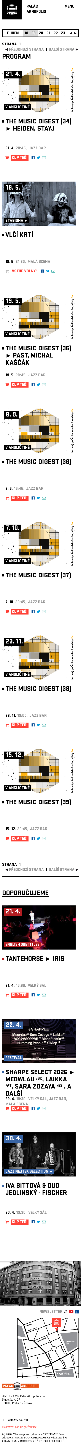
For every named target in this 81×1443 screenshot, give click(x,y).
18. (26, 33)
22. (56, 33)
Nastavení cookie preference (19, 1427)
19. (34, 33)
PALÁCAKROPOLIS (36, 9)
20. (41, 33)
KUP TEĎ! (19, 158)
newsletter (51, 1312)
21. (48, 33)
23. (63, 33)
